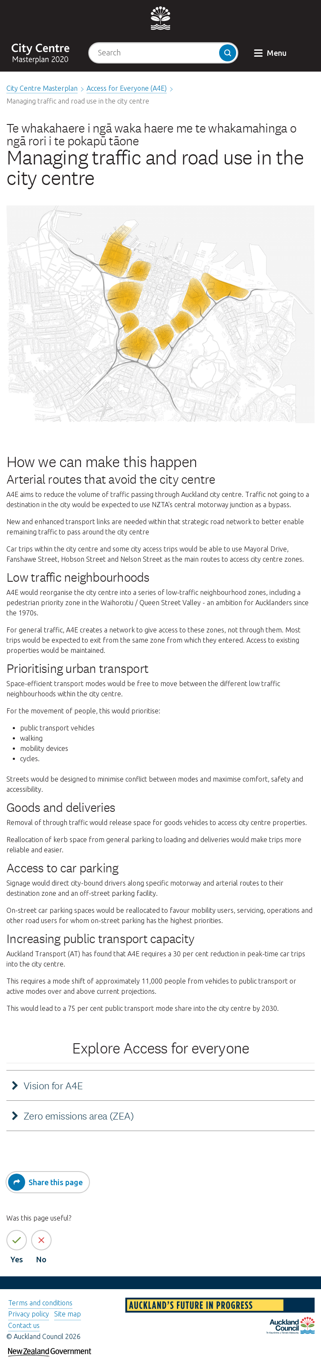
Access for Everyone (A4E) (127, 88)
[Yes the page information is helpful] (16, 1240)
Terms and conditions (40, 1303)
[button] (271, 48)
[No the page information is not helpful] (41, 1240)
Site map (67, 1314)
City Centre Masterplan (42, 88)
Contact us (24, 1325)
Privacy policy (28, 1314)
